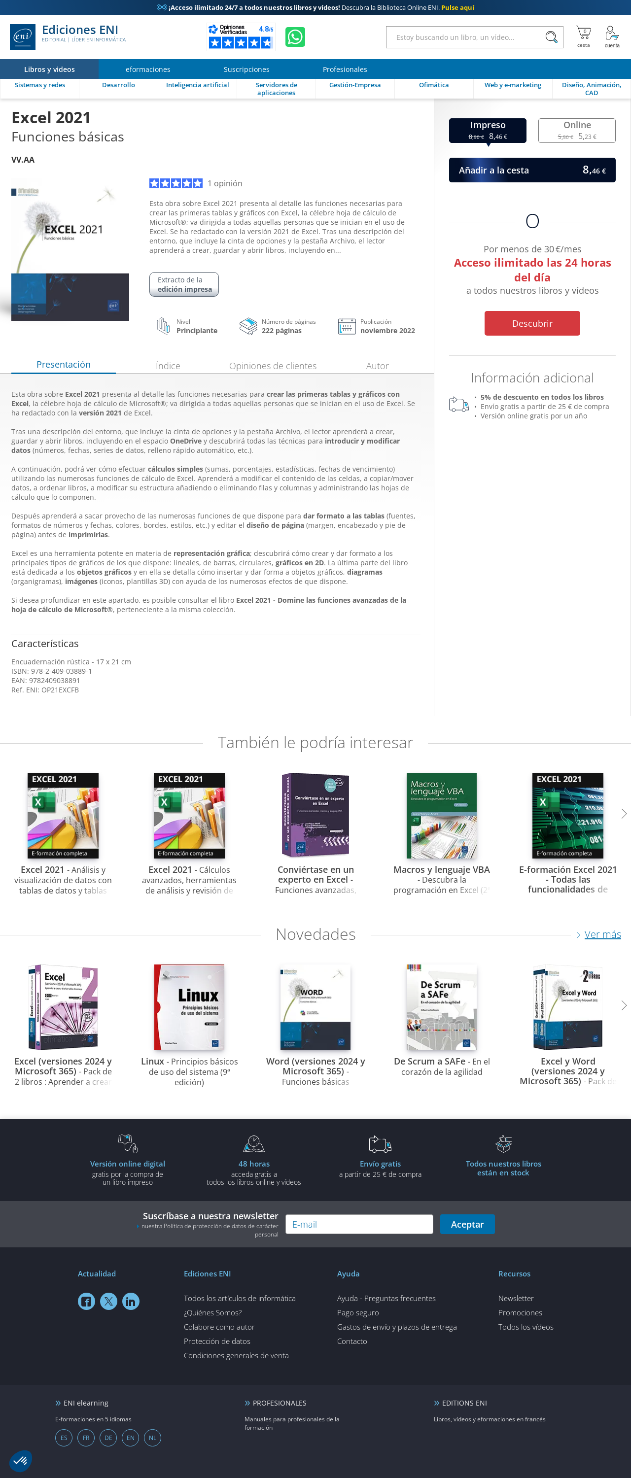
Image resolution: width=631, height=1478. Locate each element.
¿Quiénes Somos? (213, 1312)
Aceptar (467, 1224)
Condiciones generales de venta (236, 1355)
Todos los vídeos (526, 1327)
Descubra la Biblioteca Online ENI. (315, 7)
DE (108, 1438)
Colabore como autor (219, 1327)
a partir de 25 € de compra (380, 1168)
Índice (168, 366)
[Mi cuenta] (612, 37)
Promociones (520, 1312)
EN (131, 1438)
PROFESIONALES (280, 1403)
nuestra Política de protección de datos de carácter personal (210, 1230)
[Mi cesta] (583, 37)
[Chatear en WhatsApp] (295, 37)
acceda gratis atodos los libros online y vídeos (254, 1172)
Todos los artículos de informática (240, 1298)
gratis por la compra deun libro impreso (127, 1172)
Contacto (352, 1341)
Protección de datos (217, 1341)
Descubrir (532, 323)
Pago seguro (358, 1312)
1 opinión (196, 183)
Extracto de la (185, 284)
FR (86, 1438)
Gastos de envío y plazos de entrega (397, 1327)
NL (152, 1438)
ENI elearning (86, 1403)
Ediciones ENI (68, 37)
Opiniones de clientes (272, 366)
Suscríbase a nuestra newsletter (208, 1224)
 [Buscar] (551, 37)
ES (64, 1438)
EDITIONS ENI (464, 1403)
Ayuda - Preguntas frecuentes (386, 1298)
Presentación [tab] (63, 364)
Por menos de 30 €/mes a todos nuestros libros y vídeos (532, 271)
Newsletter (516, 1298)
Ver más (603, 934)
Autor (377, 366)
